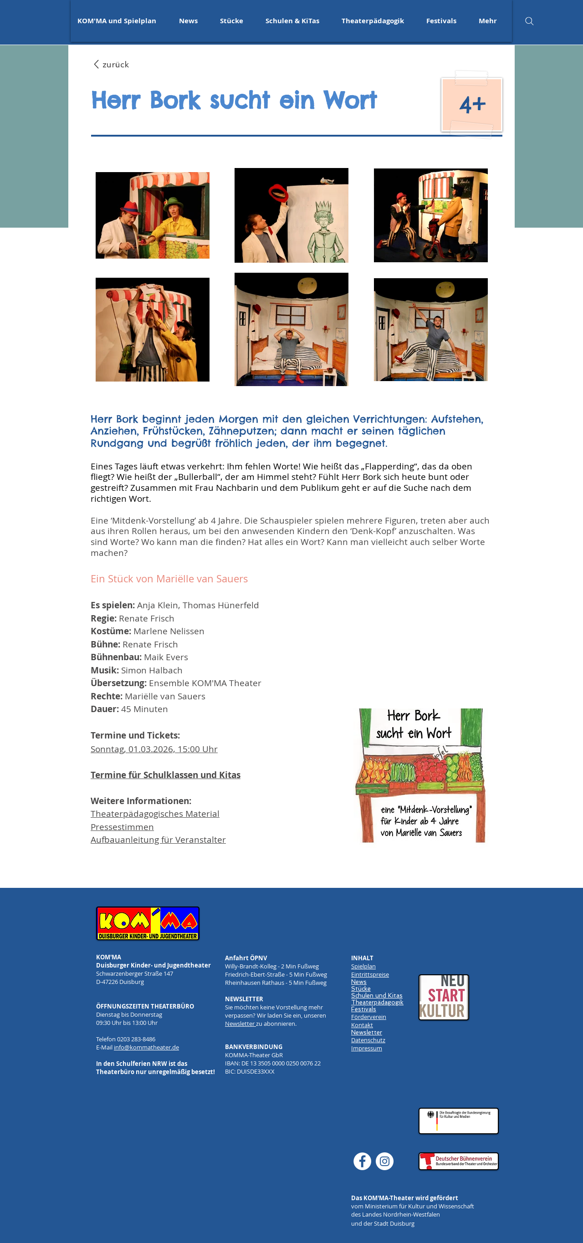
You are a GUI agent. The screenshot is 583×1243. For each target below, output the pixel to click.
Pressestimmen (122, 827)
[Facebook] (362, 1161)
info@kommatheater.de (146, 1047)
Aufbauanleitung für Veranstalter (158, 840)
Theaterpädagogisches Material (155, 814)
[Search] (529, 21)
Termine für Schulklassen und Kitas (165, 775)
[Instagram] (385, 1161)
